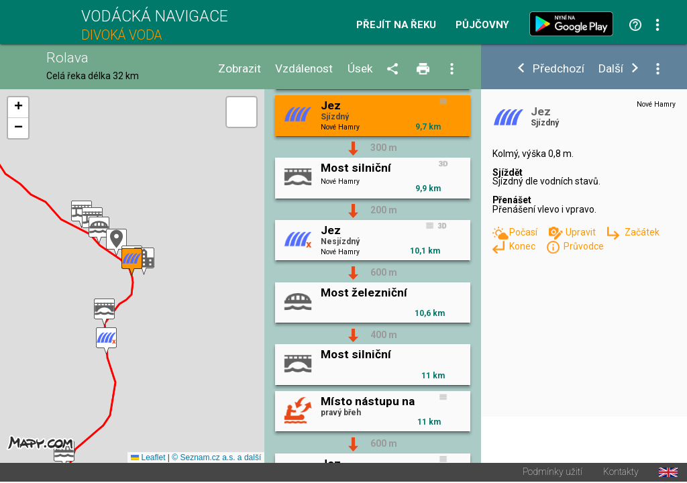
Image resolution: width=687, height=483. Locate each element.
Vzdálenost (304, 68)
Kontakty (621, 473)
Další (610, 68)
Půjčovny (482, 25)
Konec (523, 246)
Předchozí (558, 68)
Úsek (360, 68)
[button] (144, 262)
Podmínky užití (552, 473)
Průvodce (584, 246)
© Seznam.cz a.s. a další (216, 459)
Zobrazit (239, 68)
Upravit (582, 232)
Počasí (524, 232)
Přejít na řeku (396, 25)
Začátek (642, 232)
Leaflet (148, 459)
